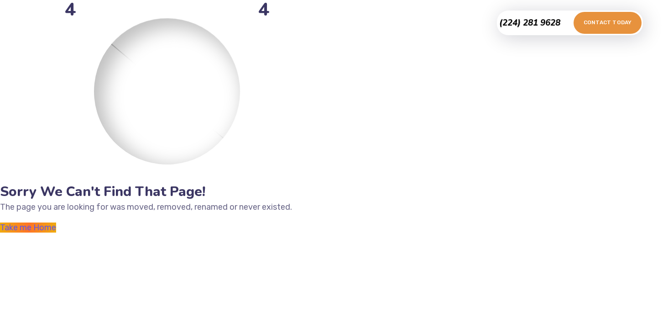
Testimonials (329, 22)
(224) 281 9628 (529, 23)
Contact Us (384, 22)
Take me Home (28, 228)
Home (242, 22)
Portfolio (280, 22)
